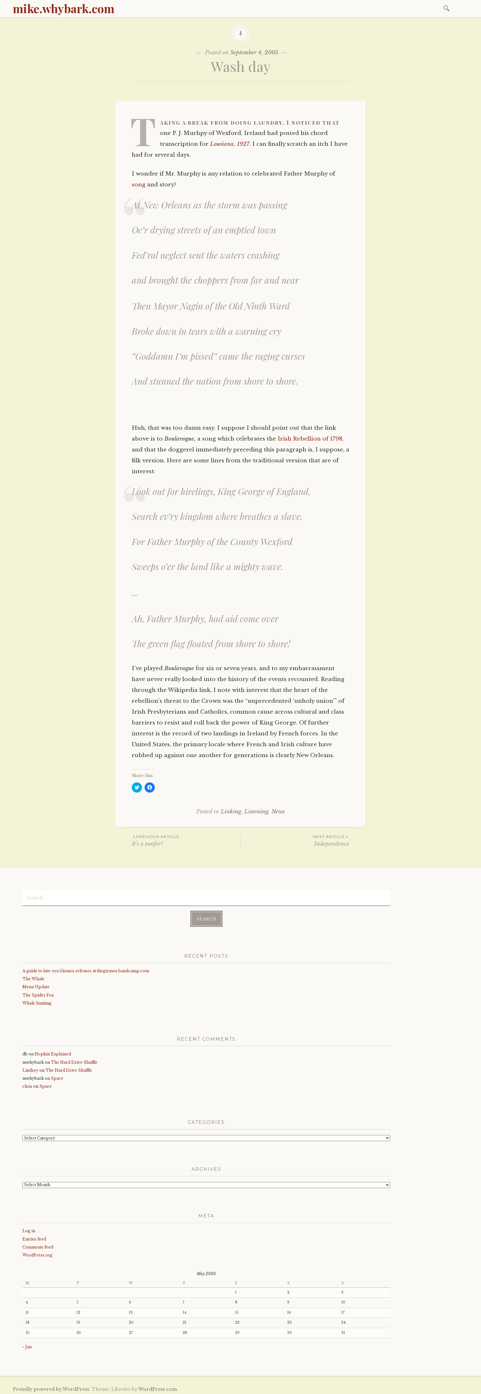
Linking (231, 811)
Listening (256, 811)
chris (27, 1084)
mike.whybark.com (63, 8)
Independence (295, 840)
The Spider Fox (38, 993)
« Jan (27, 1345)
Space (57, 1076)
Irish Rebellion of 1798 (310, 438)
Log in (28, 1228)
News (278, 811)
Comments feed (37, 1245)
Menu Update (36, 985)
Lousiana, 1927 (229, 144)
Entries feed (34, 1237)
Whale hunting (36, 1001)
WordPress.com (157, 1387)
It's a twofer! (186, 840)
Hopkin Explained (53, 1052)
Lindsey (30, 1068)
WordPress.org (37, 1253)
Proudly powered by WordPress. (52, 1387)
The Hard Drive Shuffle (74, 1060)
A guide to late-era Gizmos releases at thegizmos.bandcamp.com (85, 969)
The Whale (33, 977)
